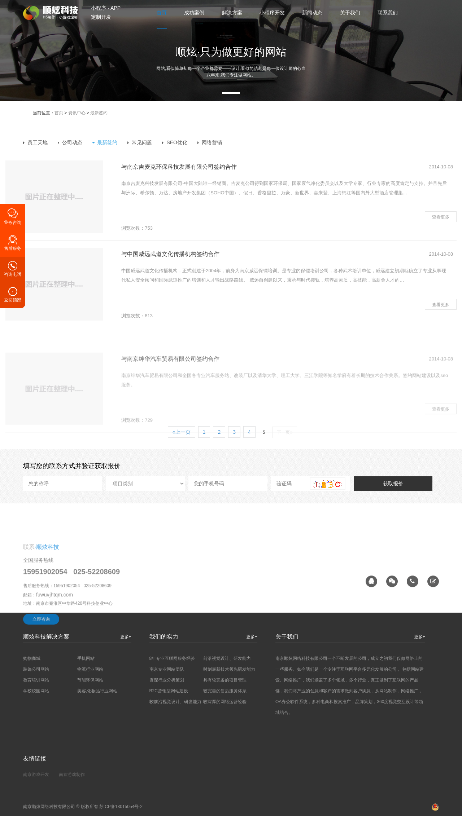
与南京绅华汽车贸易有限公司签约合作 (170, 395)
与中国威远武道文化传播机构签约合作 (170, 254)
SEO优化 (176, 142)
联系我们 (388, 13)
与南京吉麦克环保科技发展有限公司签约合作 (179, 167)
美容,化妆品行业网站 (97, 690)
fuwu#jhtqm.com (54, 644)
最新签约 (99, 112)
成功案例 (194, 13)
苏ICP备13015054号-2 (121, 806)
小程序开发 (272, 13)
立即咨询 (41, 668)
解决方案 (232, 13)
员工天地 (37, 142)
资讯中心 (77, 112)
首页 (162, 13)
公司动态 (72, 142)
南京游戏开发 (36, 774)
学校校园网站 (36, 690)
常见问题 (142, 142)
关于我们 (350, 13)
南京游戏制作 (72, 774)
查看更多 (440, 217)
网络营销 (212, 142)
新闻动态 (312, 13)
